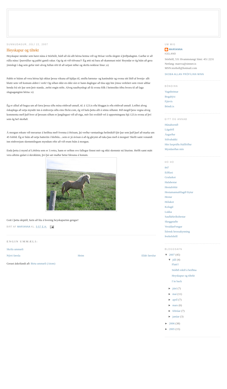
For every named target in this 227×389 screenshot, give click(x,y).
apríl (175, 299)
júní (174, 288)
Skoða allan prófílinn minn (184, 74)
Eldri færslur (149, 255)
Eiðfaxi (169, 172)
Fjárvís (168, 101)
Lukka (168, 211)
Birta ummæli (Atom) (43, 263)
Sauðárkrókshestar (175, 216)
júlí (174, 259)
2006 (172, 323)
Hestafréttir (171, 187)
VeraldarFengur (173, 226)
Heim (81, 255)
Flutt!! (175, 264)
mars (175, 305)
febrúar (176, 310)
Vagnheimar (171, 91)
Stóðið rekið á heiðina (184, 270)
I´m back (177, 281)
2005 (172, 329)
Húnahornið (171, 124)
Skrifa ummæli (15, 249)
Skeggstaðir (171, 221)
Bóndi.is (169, 106)
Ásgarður (170, 134)
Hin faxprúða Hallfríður (178, 144)
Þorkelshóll (171, 236)
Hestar (168, 197)
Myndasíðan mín (174, 149)
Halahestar (171, 182)
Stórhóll (119, 17)
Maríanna (176, 49)
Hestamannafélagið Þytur (179, 192)
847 (167, 167)
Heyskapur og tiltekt (183, 275)
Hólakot (169, 201)
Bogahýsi (170, 96)
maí (174, 294)
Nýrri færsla (13, 255)
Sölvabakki (171, 139)
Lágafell (169, 129)
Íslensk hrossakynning (177, 231)
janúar (176, 316)
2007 (172, 254)
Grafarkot (170, 177)
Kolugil (169, 206)
